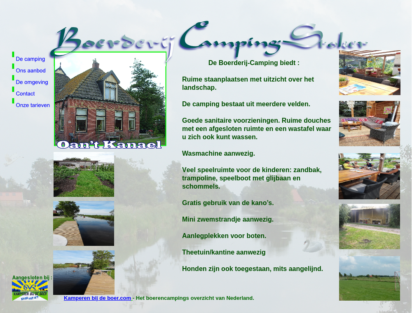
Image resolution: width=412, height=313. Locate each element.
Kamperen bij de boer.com (97, 298)
